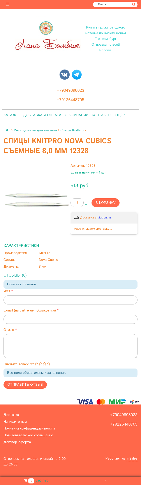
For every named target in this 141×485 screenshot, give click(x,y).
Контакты (101, 115)
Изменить (105, 217)
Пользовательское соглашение (28, 435)
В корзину (105, 202)
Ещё (120, 115)
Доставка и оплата (42, 115)
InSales (132, 458)
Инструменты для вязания (35, 130)
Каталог (11, 115)
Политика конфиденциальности (29, 428)
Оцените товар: (16, 364)
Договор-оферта (17, 442)
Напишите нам (15, 421)
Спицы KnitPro (72, 130)
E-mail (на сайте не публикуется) (30, 310)
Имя (7, 291)
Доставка (11, 414)
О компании (76, 115)
